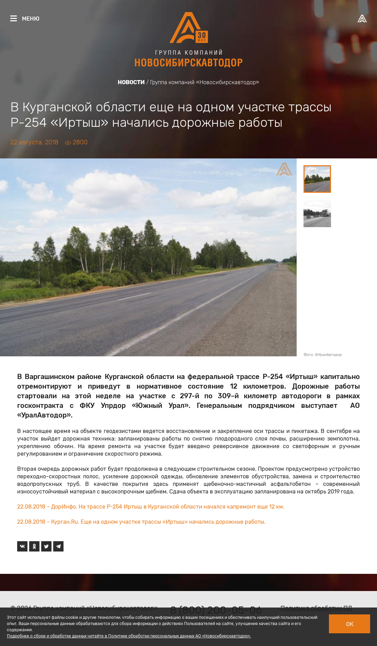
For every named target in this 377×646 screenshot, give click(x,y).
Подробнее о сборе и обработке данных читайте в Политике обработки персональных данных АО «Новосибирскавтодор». (129, 636)
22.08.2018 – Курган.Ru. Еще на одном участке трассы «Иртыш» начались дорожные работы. (141, 522)
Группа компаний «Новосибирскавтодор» (204, 82)
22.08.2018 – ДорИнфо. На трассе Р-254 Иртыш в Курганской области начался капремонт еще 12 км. (150, 506)
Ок (349, 624)
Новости (131, 82)
